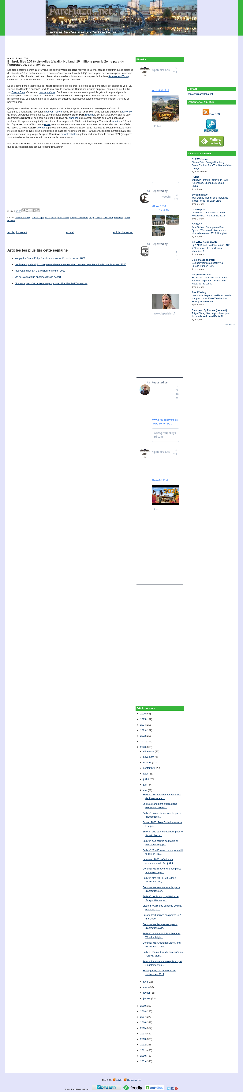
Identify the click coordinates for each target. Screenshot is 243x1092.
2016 (143, 1022)
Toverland (108, 217)
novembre (149, 756)
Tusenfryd (118, 217)
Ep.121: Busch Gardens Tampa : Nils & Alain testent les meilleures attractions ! (211, 248)
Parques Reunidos (79, 217)
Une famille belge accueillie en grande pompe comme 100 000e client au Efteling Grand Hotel (211, 298)
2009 (143, 1061)
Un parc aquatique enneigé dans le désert (38, 277)
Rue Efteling (199, 292)
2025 (143, 719)
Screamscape (200, 194)
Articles (118, 1080)
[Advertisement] (121, 44)
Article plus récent (17, 232)
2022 (143, 735)
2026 (143, 713)
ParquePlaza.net (201, 274)
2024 (143, 724)
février (147, 992)
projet (91, 217)
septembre (149, 768)
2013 (143, 1039)
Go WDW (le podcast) (204, 242)
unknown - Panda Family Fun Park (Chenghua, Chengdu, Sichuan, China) (210, 183)
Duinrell (18, 217)
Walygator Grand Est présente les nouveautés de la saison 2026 (50, 258)
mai (145, 790)
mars (146, 987)
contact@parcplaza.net (200, 94)
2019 (143, 1005)
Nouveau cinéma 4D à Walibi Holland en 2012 (40, 270)
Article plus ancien (123, 232)
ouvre (47, 124)
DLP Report (198, 209)
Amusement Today (118, 76)
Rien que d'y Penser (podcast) (209, 310)
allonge (41, 127)
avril (145, 981)
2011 (143, 1050)
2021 (143, 741)
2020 (143, 747)
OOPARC (197, 224)
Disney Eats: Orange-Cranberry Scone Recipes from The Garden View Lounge (212, 165)
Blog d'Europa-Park (203, 259)
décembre (149, 751)
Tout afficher (230, 324)
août (146, 773)
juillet (146, 779)
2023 (143, 730)
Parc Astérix (63, 217)
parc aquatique (47, 92)
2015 (143, 1028)
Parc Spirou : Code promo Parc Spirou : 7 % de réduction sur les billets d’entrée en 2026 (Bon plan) (209, 230)
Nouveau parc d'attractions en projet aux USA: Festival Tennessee (51, 283)
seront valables (69, 134)
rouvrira (89, 114)
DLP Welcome (200, 159)
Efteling (27, 217)
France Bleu (18, 92)
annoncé (127, 111)
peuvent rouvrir (53, 111)
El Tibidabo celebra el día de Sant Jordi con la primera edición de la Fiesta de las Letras (209, 280)
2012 (143, 1044)
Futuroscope (38, 217)
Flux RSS (211, 114)
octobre (147, 762)
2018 (143, 1011)
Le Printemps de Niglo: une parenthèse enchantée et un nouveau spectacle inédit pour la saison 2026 (70, 264)
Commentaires (132, 1080)
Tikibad (98, 217)
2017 (143, 1016)
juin (145, 784)
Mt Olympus (50, 217)
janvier (147, 998)
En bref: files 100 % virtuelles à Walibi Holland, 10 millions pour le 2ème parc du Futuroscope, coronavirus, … (65, 63)
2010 (143, 1055)
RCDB (195, 176)
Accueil (70, 232)
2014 (143, 1033)
